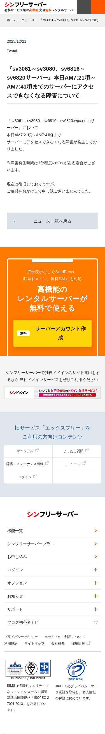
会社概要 (58, 643)
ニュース (28, 20)
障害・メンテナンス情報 (27, 464)
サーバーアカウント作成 (51, 333)
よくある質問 (76, 451)
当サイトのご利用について (65, 637)
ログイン (27, 477)
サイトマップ (34, 643)
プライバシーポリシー (21, 637)
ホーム (12, 20)
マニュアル (28, 451)
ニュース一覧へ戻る (52, 221)
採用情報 (80, 643)
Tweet (12, 50)
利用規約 (11, 643)
